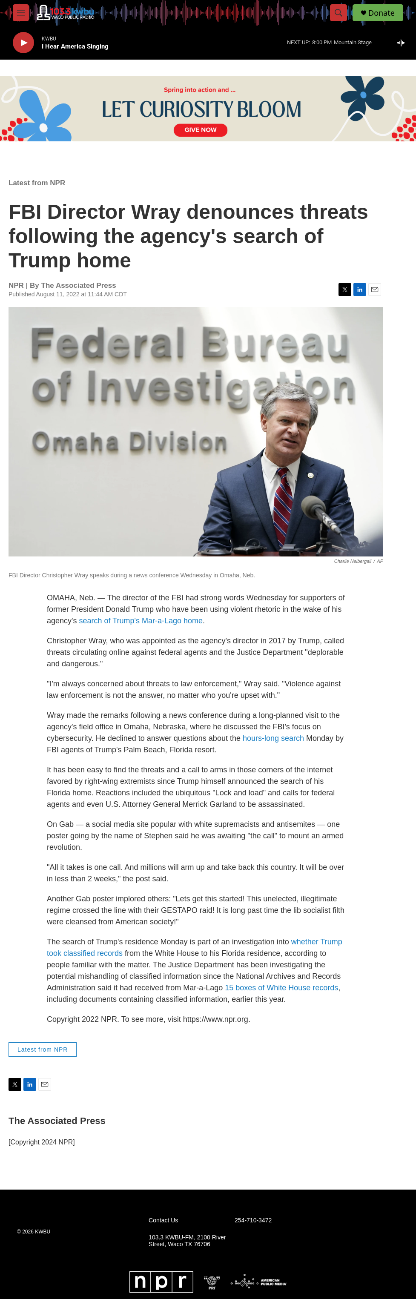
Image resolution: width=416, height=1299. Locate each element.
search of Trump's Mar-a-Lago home (141, 621)
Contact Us (163, 1220)
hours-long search (273, 738)
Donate (381, 13)
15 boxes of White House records (281, 988)
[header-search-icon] (338, 12)
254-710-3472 (253, 1220)
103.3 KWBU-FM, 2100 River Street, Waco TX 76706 (187, 1240)
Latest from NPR (37, 183)
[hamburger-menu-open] (21, 12)
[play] (23, 43)
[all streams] (403, 43)
